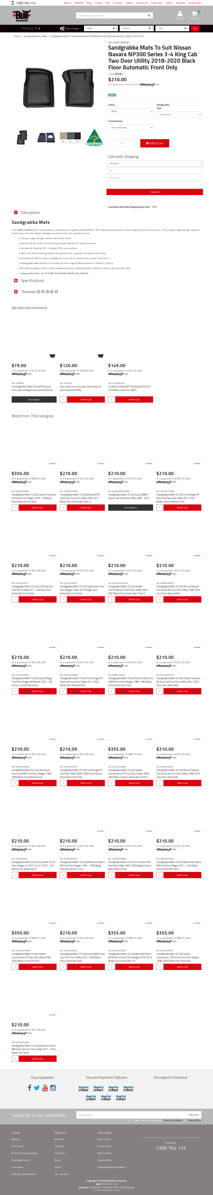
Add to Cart (155, 143)
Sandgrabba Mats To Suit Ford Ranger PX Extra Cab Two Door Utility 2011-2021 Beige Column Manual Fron (177, 498)
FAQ (107, 2)
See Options (34, 399)
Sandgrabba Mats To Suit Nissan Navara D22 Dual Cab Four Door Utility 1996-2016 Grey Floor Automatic (178, 773)
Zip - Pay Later (62, 1174)
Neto (118, 1190)
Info (157, 84)
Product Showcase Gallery (25, 1153)
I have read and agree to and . (168, 1120)
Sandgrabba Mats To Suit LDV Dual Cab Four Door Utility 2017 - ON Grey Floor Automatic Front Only (32, 589)
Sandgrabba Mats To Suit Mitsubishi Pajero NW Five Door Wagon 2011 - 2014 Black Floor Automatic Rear (178, 865)
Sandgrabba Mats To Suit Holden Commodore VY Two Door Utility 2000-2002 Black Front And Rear (32, 957)
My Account (142, 2)
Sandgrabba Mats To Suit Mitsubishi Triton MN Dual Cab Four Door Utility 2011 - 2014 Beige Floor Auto (34, 1049)
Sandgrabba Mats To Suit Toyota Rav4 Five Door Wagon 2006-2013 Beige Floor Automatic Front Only (82, 589)
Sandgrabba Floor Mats (35, 36)
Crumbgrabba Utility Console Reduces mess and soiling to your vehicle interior (32, 388)
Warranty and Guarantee (24, 1174)
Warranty (180, 2)
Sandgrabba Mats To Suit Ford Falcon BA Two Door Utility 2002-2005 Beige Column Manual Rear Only (129, 865)
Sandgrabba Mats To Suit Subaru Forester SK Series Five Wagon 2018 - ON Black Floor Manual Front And (34, 498)
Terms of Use (104, 1139)
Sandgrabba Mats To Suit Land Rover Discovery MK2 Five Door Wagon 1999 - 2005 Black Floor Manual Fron (32, 773)
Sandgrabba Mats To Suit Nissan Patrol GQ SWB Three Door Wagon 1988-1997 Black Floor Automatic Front (130, 681)
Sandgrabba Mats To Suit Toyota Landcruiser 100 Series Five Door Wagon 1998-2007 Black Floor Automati (177, 957)
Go (195, 28)
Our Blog (59, 1146)
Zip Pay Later (195, 2)
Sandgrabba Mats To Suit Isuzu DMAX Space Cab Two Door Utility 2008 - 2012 (128, 496)
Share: (116, 74)
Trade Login (156, 2)
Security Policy (105, 1160)
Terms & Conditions (173, 1120)
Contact (98, 2)
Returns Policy (105, 1153)
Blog (89, 2)
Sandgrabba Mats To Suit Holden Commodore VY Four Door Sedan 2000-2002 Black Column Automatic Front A (129, 773)
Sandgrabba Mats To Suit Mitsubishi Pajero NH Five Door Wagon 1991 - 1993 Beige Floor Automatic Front (82, 865)
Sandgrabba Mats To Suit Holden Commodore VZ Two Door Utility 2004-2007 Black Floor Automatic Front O (128, 589)
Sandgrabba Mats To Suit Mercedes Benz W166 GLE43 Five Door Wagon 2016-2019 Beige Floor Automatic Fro (130, 957)
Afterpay (16, 1139)
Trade (57, 1160)
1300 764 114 (25, 2)
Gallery (129, 2)
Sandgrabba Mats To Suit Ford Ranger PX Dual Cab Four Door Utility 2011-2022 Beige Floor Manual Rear (81, 681)
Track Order (17, 1167)
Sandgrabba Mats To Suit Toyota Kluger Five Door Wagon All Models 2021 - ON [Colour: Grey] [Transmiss (32, 681)
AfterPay (79, 2)
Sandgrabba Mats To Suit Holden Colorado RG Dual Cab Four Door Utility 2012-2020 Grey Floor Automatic (178, 681)
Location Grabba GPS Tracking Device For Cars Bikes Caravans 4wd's (129, 388)
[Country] (154, 163)
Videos (169, 2)
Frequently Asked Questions (112, 1167)
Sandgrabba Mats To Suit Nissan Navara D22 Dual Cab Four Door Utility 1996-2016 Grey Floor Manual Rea (178, 589)
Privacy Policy (194, 1120)
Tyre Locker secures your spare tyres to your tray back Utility (80, 388)
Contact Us (60, 1153)
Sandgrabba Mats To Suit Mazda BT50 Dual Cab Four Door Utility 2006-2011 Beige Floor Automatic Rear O (80, 498)
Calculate (154, 192)
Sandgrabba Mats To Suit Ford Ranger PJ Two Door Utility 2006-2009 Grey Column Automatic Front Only (81, 773)
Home (17, 36)
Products (31, 28)
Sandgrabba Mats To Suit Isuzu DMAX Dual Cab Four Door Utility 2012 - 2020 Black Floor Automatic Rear (82, 957)
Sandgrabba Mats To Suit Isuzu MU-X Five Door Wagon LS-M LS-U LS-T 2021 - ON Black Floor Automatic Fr (33, 865)
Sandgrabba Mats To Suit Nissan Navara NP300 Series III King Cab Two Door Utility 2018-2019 (96, 36)
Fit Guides (118, 2)
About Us (59, 1139)
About (68, 2)
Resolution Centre (21, 1160)
